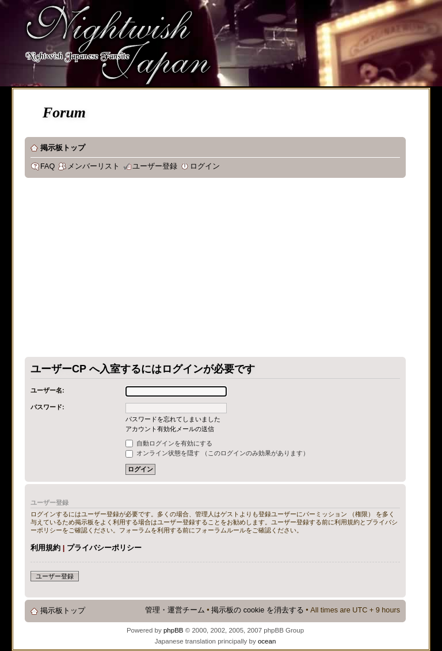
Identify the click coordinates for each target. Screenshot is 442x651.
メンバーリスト (93, 166)
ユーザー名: (47, 390)
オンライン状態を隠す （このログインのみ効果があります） (217, 453)
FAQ (47, 166)
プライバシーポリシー (104, 547)
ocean (267, 641)
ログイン (205, 166)
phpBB (173, 630)
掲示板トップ (62, 148)
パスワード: (47, 406)
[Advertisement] (190, 270)
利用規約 (45, 547)
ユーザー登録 (154, 166)
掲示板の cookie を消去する (257, 610)
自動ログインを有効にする (168, 443)
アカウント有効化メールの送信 (169, 428)
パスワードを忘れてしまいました (172, 419)
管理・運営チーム (175, 610)
